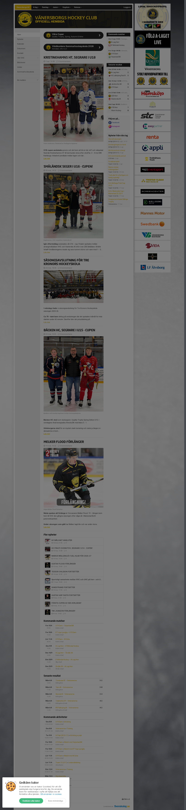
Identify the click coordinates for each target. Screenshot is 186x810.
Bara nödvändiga (55, 801)
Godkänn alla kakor (31, 801)
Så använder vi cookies (51, 794)
